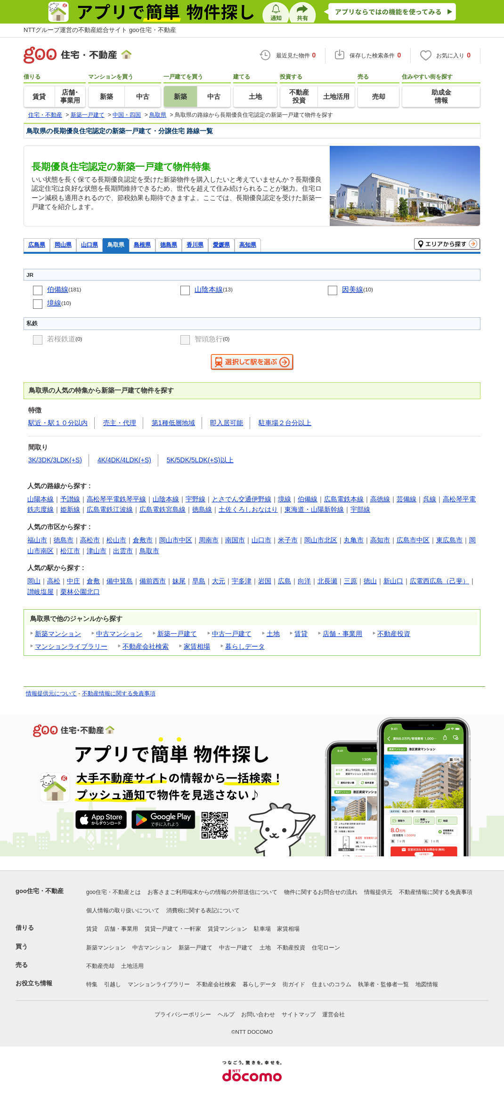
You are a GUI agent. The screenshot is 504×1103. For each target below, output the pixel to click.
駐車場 (262, 929)
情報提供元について (51, 693)
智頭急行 (209, 339)
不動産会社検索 (145, 646)
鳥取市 (149, 551)
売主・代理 (119, 423)
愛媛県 (221, 245)
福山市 (37, 540)
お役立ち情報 (34, 983)
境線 (54, 303)
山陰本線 (209, 289)
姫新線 (70, 509)
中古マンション (119, 633)
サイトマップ (299, 1014)
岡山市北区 (320, 540)
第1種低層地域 (173, 423)
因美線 (352, 289)
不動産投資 (393, 633)
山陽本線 (40, 499)
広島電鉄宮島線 (162, 509)
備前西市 (152, 581)
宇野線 (195, 499)
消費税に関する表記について (203, 910)
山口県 (89, 245)
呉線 (429, 499)
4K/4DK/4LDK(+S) (124, 460)
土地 (273, 633)
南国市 (235, 540)
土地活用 (132, 966)
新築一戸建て (177, 633)
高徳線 (380, 499)
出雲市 (123, 551)
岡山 (34, 581)
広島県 (36, 245)
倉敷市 (143, 540)
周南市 (209, 540)
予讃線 (70, 499)
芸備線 (406, 499)
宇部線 (360, 509)
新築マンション (58, 633)
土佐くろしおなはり (248, 509)
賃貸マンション (227, 929)
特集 (92, 984)
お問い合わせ (258, 1014)
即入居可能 (226, 423)
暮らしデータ (245, 646)
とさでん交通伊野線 (241, 499)
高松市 (90, 540)
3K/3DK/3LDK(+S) (55, 460)
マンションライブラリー (71, 646)
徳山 (370, 581)
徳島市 (63, 540)
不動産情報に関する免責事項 (118, 693)
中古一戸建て (232, 633)
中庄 (73, 581)
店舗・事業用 (342, 633)
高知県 (247, 245)
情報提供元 (378, 892)
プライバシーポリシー (182, 1014)
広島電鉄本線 (344, 499)
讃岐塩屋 (40, 592)
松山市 (116, 540)
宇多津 (242, 581)
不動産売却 (100, 966)
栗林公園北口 (80, 592)
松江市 (70, 551)
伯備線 (57, 289)
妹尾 (179, 581)
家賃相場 (197, 646)
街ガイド (294, 984)
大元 (218, 581)
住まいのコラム (331, 984)
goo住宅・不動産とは (113, 892)
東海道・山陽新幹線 (314, 509)
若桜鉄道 (61, 339)
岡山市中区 (175, 540)
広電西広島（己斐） (439, 581)
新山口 (393, 581)
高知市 (380, 540)
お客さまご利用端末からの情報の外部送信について (212, 892)
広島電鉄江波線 (110, 509)
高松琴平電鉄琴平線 (116, 499)
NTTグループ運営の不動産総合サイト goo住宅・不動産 (100, 29)
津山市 (96, 551)
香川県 (195, 245)
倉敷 (93, 581)
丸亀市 (354, 540)
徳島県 (168, 245)
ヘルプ (226, 1014)
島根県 (142, 245)
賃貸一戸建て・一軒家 (173, 929)
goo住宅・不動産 (40, 890)
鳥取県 (115, 245)
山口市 (261, 540)
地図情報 (426, 984)
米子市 (288, 540)
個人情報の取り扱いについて (123, 910)
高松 (53, 581)
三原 (350, 581)
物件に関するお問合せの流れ (321, 892)
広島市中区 (413, 540)
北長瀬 (327, 581)
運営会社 (333, 1014)
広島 (284, 581)
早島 (198, 581)
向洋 (304, 581)
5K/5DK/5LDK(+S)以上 (200, 460)
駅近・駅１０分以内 (58, 423)
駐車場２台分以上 (285, 423)
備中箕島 (119, 581)
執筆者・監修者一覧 (383, 984)
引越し (112, 984)
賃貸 (301, 633)
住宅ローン (326, 947)
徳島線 (202, 509)
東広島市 (449, 540)
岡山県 (63, 245)
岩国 (264, 581)
